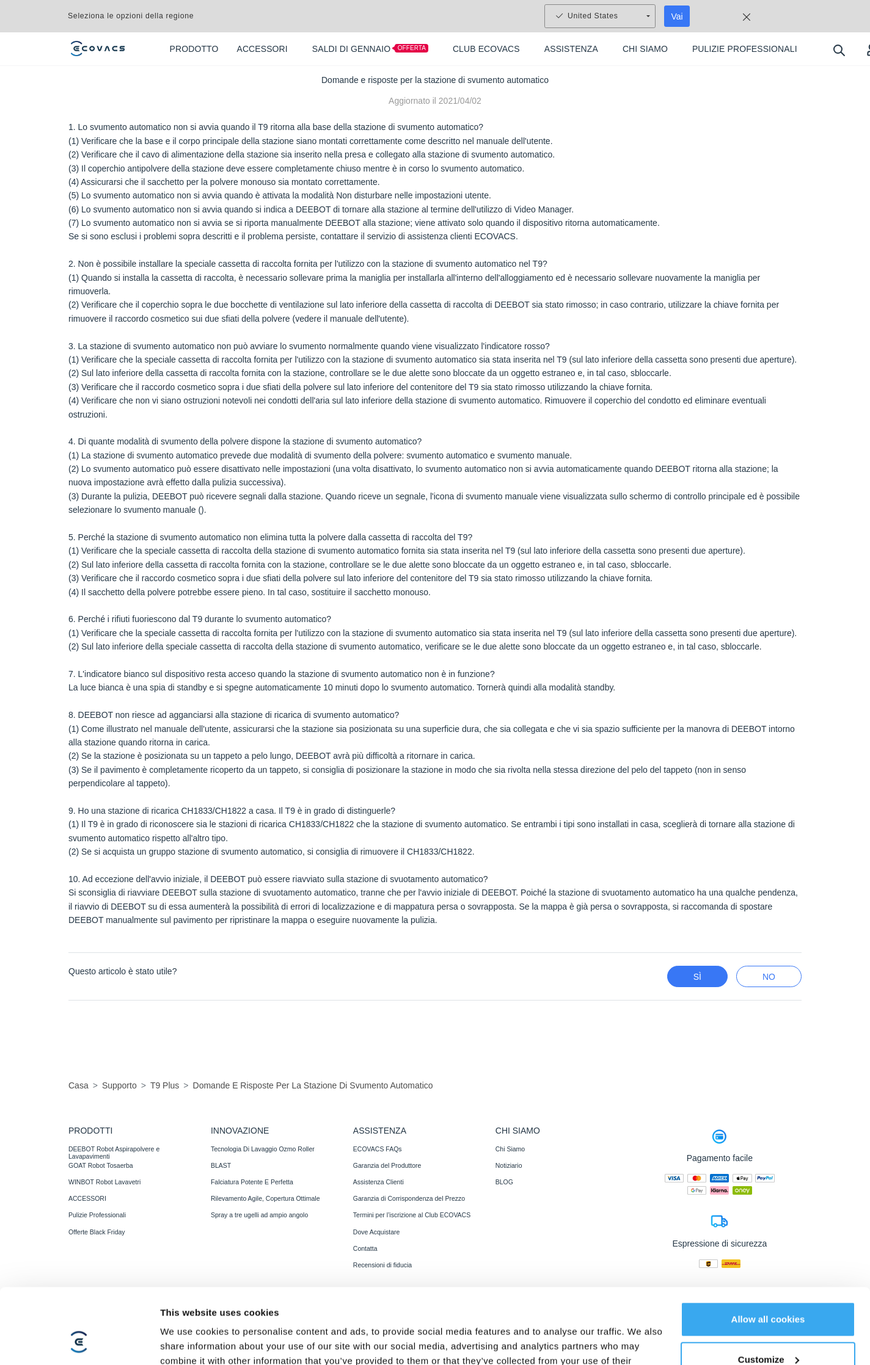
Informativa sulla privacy (191, 1303)
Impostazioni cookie (651, 1337)
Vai (677, 16)
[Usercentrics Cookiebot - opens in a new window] (79, 1175)
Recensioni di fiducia (382, 1265)
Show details (188, 1175)
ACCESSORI (87, 1198)
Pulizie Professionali (97, 1214)
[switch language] (795, 1337)
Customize (768, 1125)
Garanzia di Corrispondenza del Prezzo (409, 1198)
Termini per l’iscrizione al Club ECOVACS (411, 1214)
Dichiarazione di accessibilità (532, 1303)
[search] (838, 49)
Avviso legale (451, 1303)
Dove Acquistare (376, 1232)
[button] (842, 1334)
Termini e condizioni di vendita (291, 1303)
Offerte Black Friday (96, 1232)
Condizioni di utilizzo (385, 1303)
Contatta (365, 1248)
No (768, 977)
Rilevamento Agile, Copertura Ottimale (265, 1198)
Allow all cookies (768, 1085)
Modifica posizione (742, 1336)
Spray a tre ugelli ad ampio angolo (259, 1214)
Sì (697, 977)
